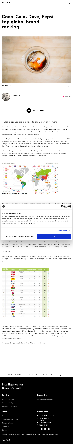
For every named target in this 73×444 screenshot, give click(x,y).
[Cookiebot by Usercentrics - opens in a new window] (62, 206)
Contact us (6, 426)
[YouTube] (45, 429)
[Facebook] (42, 429)
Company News (7, 423)
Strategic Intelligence (9, 406)
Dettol (28, 343)
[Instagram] (38, 429)
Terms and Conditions (33, 434)
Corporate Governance (10, 419)
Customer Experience (59, 375)
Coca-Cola (5, 256)
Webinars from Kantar (45, 399)
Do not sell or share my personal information (19, 236)
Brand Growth (29, 375)
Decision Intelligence (9, 403)
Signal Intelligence (8, 399)
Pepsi (60, 258)
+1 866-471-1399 (43, 425)
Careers (4, 430)
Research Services (42, 375)
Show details (62, 230)
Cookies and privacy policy (50, 434)
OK (54, 236)
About (4, 416)
